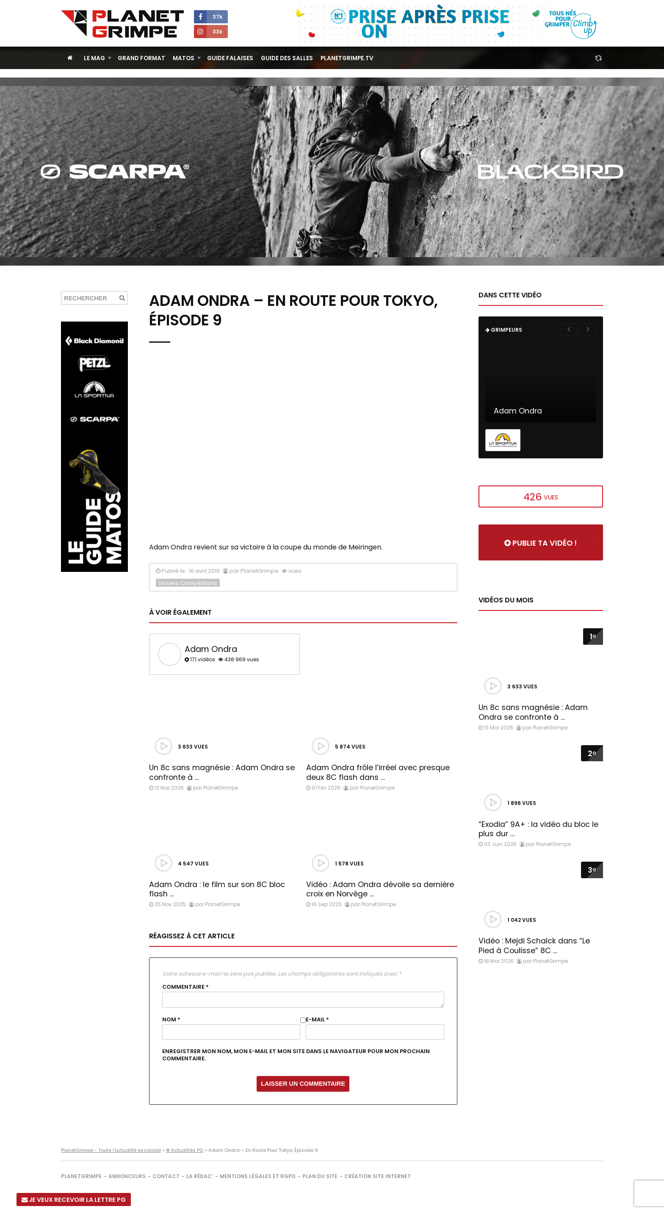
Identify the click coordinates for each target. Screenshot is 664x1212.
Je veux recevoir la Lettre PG (74, 1199)
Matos (183, 58)
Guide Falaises (230, 58)
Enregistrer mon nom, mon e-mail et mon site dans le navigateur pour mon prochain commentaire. (296, 1055)
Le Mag (94, 58)
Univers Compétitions (187, 583)
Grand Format (141, 58)
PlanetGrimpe (81, 1176)
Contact (166, 1176)
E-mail (317, 1019)
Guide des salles (287, 58)
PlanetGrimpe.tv (347, 58)
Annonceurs (127, 1176)
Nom (171, 1019)
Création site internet (377, 1176)
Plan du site (320, 1176)
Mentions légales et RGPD (258, 1176)
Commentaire (185, 987)
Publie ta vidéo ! (540, 543)
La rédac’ (199, 1176)
